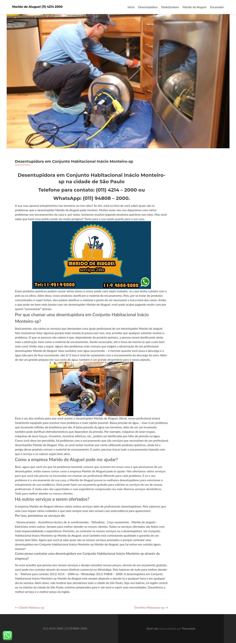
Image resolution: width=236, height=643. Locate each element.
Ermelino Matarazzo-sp (151, 607)
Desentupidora (148, 7)
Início (131, 7)
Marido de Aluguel (194, 7)
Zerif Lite (153, 628)
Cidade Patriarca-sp (29, 607)
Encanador (217, 7)
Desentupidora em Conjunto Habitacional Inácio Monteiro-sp (74, 161)
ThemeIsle (188, 628)
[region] (118, 74)
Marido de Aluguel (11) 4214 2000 (37, 7)
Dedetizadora (170, 7)
